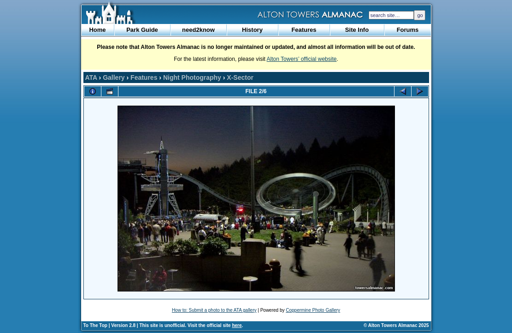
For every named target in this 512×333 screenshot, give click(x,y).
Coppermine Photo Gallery (313, 310)
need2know (198, 29)
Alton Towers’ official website (302, 59)
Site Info (357, 29)
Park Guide (142, 29)
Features (303, 29)
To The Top (95, 325)
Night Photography (192, 77)
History (252, 29)
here (236, 325)
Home (97, 29)
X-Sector (240, 77)
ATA (91, 77)
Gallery (113, 77)
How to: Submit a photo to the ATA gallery (214, 310)
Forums (408, 29)
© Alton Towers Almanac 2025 (396, 325)
